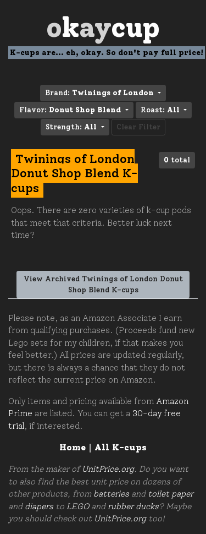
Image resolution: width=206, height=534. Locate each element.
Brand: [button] (100, 93)
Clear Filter (138, 127)
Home (72, 447)
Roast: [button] (161, 110)
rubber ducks (133, 506)
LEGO (77, 506)
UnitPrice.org (108, 469)
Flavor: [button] (71, 110)
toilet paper (170, 494)
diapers (39, 506)
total (177, 160)
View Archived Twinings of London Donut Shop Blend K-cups (103, 284)
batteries (111, 494)
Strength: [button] (72, 127)
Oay (103, 27)
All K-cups (120, 447)
